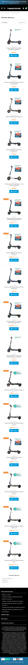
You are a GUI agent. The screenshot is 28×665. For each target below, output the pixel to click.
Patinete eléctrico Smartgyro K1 (14, 116)
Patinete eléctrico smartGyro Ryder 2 (14, 390)
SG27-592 (14, 289)
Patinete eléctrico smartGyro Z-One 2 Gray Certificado (14, 184)
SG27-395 (14, 323)
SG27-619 (14, 460)
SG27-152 (14, 50)
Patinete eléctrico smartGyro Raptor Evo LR (14, 423)
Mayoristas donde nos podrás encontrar (12, 609)
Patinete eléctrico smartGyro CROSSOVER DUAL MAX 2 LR (14, 219)
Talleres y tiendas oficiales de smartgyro (12, 601)
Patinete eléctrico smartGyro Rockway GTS (14, 150)
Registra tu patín (6, 594)
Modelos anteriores (7, 599)
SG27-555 (14, 425)
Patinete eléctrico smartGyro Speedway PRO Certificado (14, 356)
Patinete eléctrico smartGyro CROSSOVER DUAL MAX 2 (14, 322)
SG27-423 (14, 221)
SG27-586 (14, 152)
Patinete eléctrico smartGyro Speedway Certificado (14, 48)
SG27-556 (14, 528)
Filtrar (4, 22)
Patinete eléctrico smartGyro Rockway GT (14, 253)
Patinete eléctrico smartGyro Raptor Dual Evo (14, 492)
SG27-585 (14, 255)
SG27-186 (14, 358)
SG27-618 (14, 118)
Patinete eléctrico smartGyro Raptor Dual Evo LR (14, 526)
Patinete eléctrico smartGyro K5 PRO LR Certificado (14, 83)
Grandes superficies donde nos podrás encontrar (12, 604)
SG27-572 (14, 391)
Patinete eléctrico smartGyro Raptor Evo (14, 561)
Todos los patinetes (7, 578)
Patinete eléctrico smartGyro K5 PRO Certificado (14, 287)
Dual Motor (5, 580)
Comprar (14, 55)
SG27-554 (14, 494)
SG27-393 (14, 186)
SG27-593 (14, 85)
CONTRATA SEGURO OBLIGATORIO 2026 (12, 597)
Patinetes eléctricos (14, 575)
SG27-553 (14, 563)
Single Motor (5, 582)
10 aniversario (5, 611)
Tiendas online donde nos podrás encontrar (13, 607)
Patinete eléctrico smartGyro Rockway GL (14, 458)
